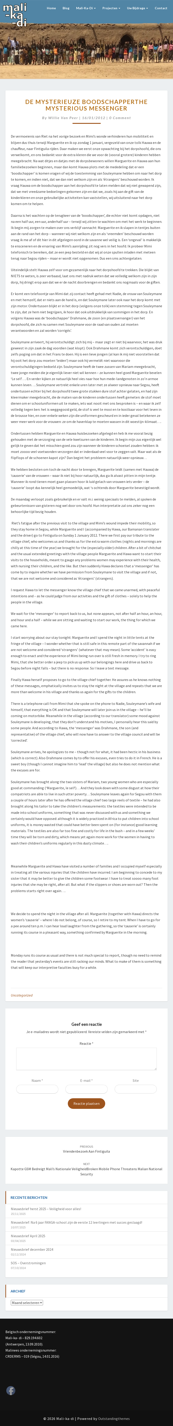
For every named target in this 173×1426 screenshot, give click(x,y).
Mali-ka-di (86, 8)
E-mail (86, 1080)
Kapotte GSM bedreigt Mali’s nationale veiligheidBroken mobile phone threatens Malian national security (86, 1169)
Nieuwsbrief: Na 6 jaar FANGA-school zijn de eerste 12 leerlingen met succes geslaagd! (76, 1222)
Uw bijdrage (137, 8)
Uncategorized (22, 995)
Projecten (111, 8)
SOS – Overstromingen (28, 1263)
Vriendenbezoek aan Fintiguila (86, 1149)
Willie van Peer (63, 117)
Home (51, 8)
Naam (37, 1080)
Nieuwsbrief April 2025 (28, 1236)
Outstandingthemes (114, 1418)
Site (136, 1080)
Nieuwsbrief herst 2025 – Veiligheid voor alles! (46, 1209)
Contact (161, 8)
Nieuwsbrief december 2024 (32, 1249)
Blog (66, 8)
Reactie (86, 1043)
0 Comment (120, 117)
